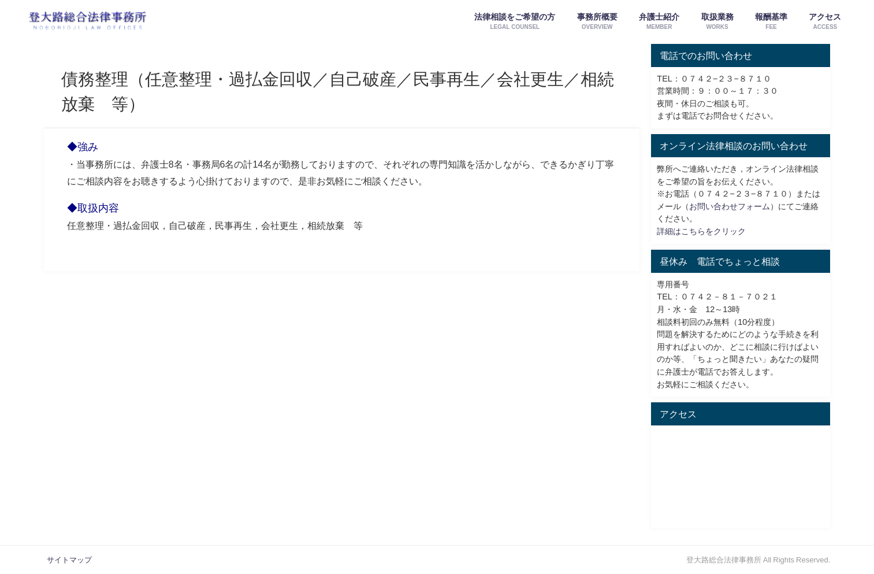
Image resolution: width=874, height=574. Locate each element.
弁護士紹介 (659, 22)
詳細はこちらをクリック (701, 231)
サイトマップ (69, 560)
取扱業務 (717, 22)
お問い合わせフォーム (729, 206)
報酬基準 (771, 22)
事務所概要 (597, 22)
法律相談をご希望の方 (514, 22)
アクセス (825, 22)
